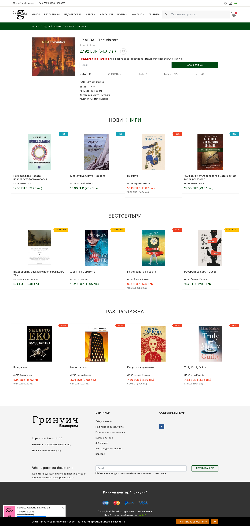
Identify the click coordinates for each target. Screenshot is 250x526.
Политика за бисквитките (110, 426)
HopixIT (142, 515)
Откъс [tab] (156, 74)
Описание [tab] (103, 74)
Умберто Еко (26, 375)
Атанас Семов (197, 183)
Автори (90, 14)
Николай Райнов (85, 183)
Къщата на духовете (140, 367)
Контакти (138, 14)
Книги (36, 14)
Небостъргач (78, 367)
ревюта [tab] (120, 74)
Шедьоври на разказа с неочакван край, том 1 (38, 273)
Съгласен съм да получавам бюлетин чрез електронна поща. (131, 473)
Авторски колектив (29, 279)
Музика (105, 95)
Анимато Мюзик (99, 98)
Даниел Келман (141, 279)
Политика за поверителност (111, 432)
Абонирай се (205, 468)
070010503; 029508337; (56, 3)
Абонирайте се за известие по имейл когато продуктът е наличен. (147, 58)
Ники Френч (82, 279)
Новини (122, 14)
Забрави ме (102, 443)
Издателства (72, 14)
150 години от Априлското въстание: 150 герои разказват (210, 177)
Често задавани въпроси (109, 448)
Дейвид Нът (26, 183)
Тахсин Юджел (84, 375)
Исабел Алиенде (142, 375)
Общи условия (104, 421)
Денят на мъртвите (82, 271)
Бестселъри (52, 14)
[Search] (199, 14)
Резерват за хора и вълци (200, 271)
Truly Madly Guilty (195, 367)
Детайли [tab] (85, 74)
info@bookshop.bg (25, 3)
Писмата (132, 175)
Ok (214, 521)
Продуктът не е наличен (94, 58)
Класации (106, 14)
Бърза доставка (104, 437)
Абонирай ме (195, 65)
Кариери (100, 454)
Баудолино (20, 367)
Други (96, 95)
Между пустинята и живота (87, 175)
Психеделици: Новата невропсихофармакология (30, 177)
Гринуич (154, 14)
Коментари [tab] (139, 74)
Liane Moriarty (197, 375)
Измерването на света (141, 271)
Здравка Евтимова (200, 279)
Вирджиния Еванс (142, 183)
